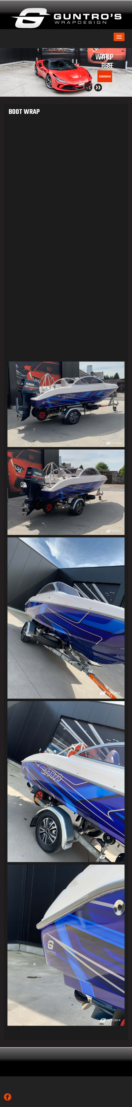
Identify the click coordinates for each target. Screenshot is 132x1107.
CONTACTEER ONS (105, 77)
